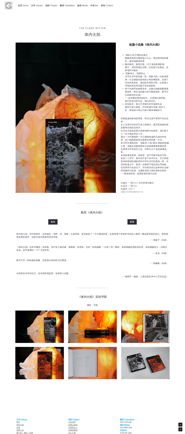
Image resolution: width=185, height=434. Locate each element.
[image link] (10, 5)
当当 (53, 222)
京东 (132, 222)
